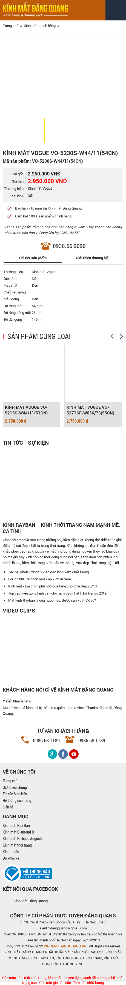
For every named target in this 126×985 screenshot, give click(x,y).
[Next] (121, 336)
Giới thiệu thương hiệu (93, 257)
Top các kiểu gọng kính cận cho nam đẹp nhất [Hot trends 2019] (58, 593)
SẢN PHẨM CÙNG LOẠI (39, 336)
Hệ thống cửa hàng (17, 800)
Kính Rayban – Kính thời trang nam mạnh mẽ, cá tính (61, 528)
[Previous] (112, 336)
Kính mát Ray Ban (16, 825)
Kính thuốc (11, 852)
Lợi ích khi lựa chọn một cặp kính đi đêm (39, 579)
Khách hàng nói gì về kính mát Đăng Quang (58, 690)
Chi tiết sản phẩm (33, 257)
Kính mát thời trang (17, 845)
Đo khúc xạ (11, 858)
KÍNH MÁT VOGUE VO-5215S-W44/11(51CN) (26, 410)
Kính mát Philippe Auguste (22, 839)
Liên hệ (8, 807)
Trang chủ (10, 781)
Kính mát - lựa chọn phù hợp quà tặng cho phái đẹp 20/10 (52, 586)
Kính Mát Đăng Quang (31, 900)
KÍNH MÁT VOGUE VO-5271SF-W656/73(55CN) (90, 410)
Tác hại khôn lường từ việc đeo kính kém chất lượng (48, 571)
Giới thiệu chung (15, 787)
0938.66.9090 (69, 246)
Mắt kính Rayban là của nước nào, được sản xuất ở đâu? (52, 600)
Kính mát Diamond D (18, 832)
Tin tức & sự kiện (15, 794)
